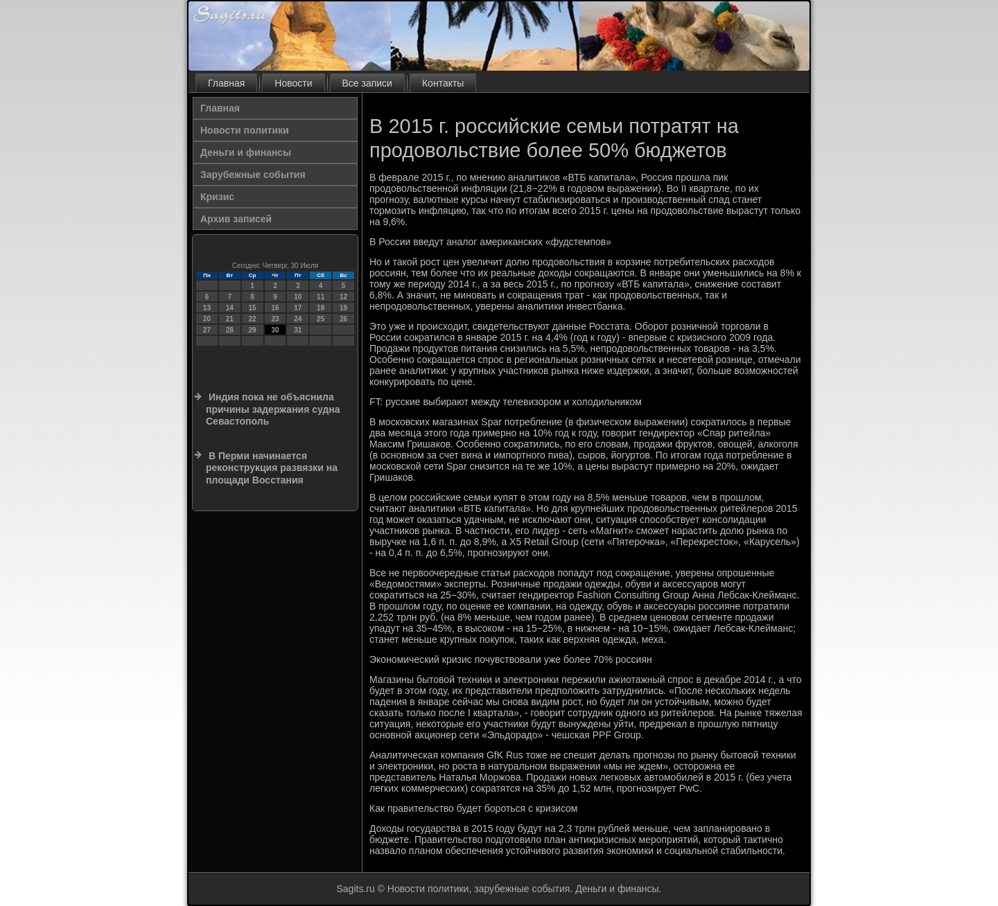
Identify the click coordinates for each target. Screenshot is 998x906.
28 (230, 330)
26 (343, 319)
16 (275, 308)
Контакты (443, 83)
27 (207, 330)
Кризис (217, 196)
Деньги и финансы (245, 152)
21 (230, 319)
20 (207, 319)
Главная (226, 83)
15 (252, 308)
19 (343, 308)
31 (297, 330)
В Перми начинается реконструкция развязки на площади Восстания (272, 468)
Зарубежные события (253, 174)
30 (275, 330)
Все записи (367, 83)
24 (297, 319)
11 (320, 297)
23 (275, 319)
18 (320, 308)
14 (230, 308)
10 (297, 297)
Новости (293, 83)
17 (297, 308)
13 (207, 308)
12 (343, 297)
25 (320, 319)
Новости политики (244, 130)
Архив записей (236, 218)
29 (252, 330)
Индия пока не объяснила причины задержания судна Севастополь (273, 409)
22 (252, 319)
